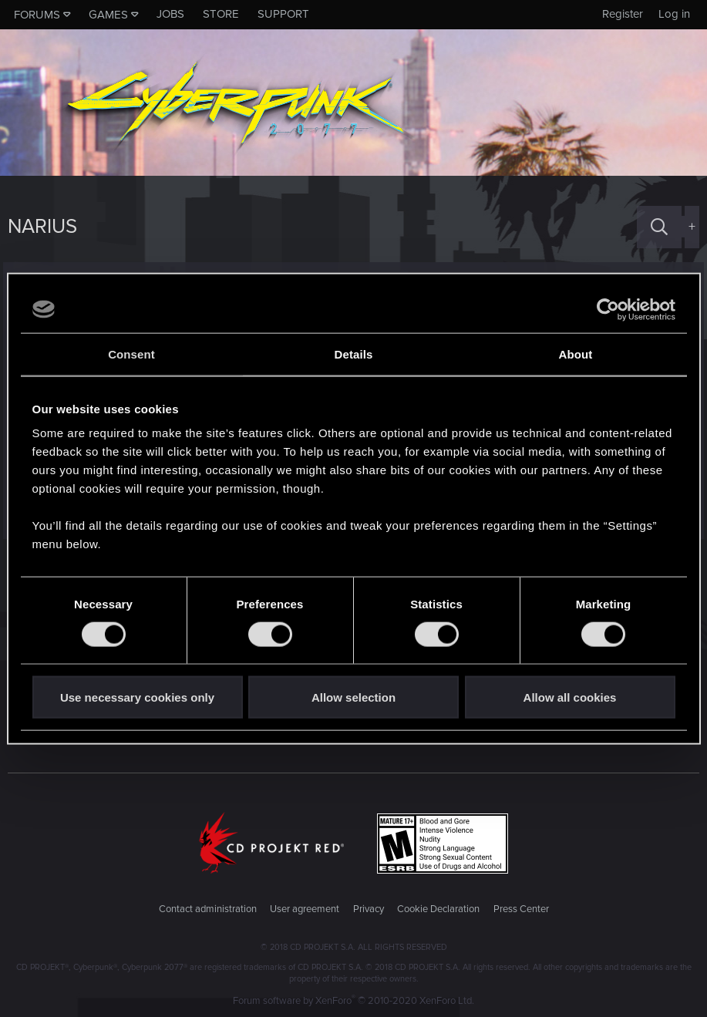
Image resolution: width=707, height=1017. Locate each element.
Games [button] (108, 15)
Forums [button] (37, 15)
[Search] (659, 227)
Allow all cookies (570, 697)
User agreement (304, 909)
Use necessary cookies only (137, 697)
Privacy (368, 909)
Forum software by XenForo (353, 1001)
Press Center (521, 909)
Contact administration (208, 909)
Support (283, 14)
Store (221, 14)
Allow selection (353, 697)
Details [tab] (354, 353)
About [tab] (576, 353)
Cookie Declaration (438, 909)
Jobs (170, 14)
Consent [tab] (131, 353)
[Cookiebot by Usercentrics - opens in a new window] (607, 309)
